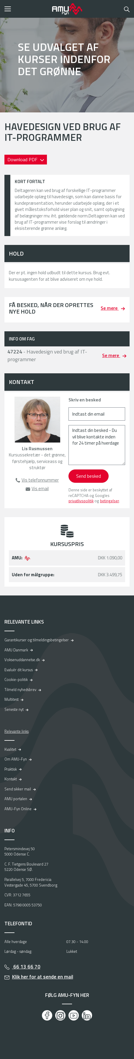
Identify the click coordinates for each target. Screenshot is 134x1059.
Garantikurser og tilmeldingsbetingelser (36, 640)
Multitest (11, 699)
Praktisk (10, 769)
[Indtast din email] (96, 414)
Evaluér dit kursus (18, 670)
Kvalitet (10, 749)
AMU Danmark (16, 650)
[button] (26, 9)
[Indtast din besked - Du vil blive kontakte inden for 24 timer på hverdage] (96, 445)
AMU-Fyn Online (18, 809)
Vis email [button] (40, 488)
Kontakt (10, 779)
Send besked (88, 476)
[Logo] (67, 9)
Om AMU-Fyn (15, 759)
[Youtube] (73, 1015)
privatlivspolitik (81, 501)
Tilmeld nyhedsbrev (20, 689)
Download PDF (23, 159)
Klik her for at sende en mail (42, 976)
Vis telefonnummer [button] (40, 480)
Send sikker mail (17, 789)
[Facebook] (47, 1015)
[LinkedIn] (87, 1015)
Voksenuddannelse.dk (22, 660)
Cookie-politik (16, 679)
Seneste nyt (14, 709)
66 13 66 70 (26, 966)
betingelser (109, 501)
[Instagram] (60, 1015)
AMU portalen (15, 799)
